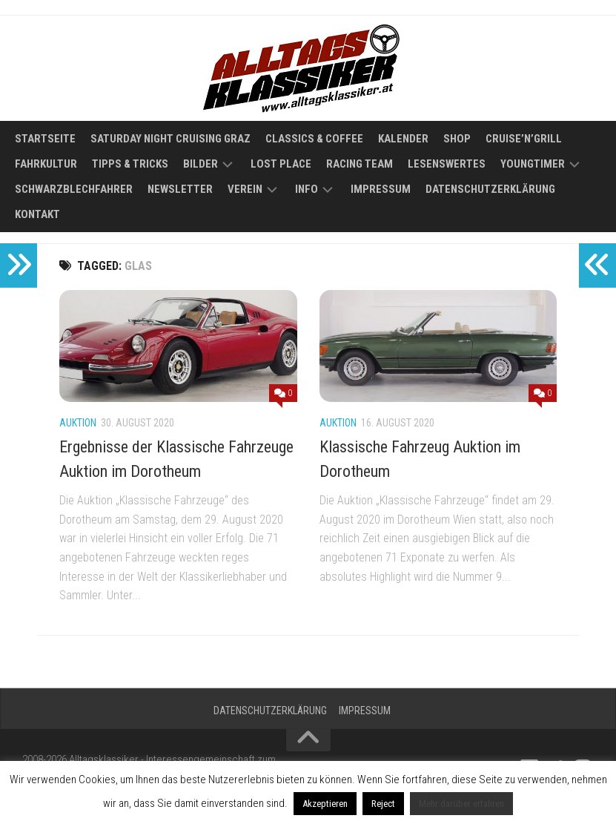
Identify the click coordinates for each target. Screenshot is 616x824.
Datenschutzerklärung (490, 189)
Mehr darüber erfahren (461, 803)
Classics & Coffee (314, 138)
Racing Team (359, 164)
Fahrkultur (46, 164)
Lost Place (281, 164)
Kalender (403, 138)
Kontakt (37, 214)
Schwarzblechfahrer (74, 189)
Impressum (381, 189)
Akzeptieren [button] (325, 803)
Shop (457, 138)
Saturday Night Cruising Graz (170, 138)
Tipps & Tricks (130, 164)
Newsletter (180, 189)
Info (306, 189)
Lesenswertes (447, 164)
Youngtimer (532, 164)
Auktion (77, 423)
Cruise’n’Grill (524, 138)
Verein (245, 189)
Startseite (45, 138)
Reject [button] (383, 803)
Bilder (200, 164)
